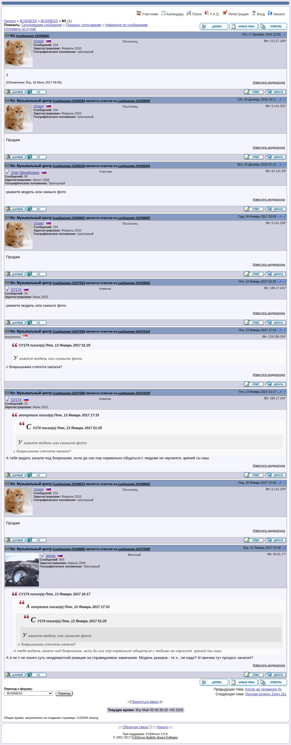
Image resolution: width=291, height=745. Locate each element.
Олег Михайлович (25, 173)
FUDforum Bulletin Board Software (155, 737)
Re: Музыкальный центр (31, 101)
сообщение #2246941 (69, 218)
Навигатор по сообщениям (126, 25)
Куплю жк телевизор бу (263, 689)
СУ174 (16, 290)
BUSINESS (28, 21)
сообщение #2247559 (69, 331)
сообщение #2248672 (69, 484)
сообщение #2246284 (69, 101)
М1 (12, 36)
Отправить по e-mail (20, 29)
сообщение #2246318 (69, 166)
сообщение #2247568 (69, 393)
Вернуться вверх (145, 702)
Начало (276, 14)
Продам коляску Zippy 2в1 (265, 694)
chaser (39, 41)
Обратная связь (134, 727)
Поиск (194, 14)
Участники (147, 14)
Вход (258, 14)
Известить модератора (269, 82)
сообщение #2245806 (32, 35)
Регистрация (235, 14)
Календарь (172, 14)
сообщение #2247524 (69, 283)
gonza (50, 556)
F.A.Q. (212, 14)
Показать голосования (83, 25)
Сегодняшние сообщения (42, 25)
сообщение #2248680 (69, 549)
